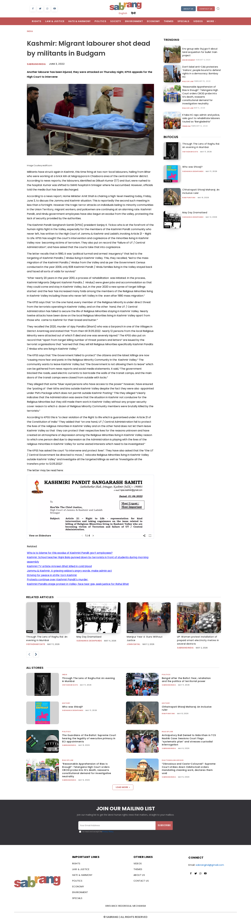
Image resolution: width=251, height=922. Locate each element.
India (30, 31)
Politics (166, 674)
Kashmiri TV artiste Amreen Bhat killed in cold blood (59, 566)
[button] (218, 8)
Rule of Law (188, 81)
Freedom (186, 126)
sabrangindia (185, 647)
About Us (188, 9)
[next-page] (36, 654)
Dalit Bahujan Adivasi (173, 760)
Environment (188, 60)
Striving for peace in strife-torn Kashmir (52, 575)
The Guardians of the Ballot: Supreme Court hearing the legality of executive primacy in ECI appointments (89, 738)
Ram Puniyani (188, 197)
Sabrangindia (36, 64)
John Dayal (133, 644)
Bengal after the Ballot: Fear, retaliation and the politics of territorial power (186, 680)
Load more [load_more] (123, 787)
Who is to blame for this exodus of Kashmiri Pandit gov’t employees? (70, 553)
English (123, 13)
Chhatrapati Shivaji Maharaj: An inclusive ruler (186, 708)
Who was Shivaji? (192, 166)
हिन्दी (133, 13)
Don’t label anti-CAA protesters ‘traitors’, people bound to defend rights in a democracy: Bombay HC (201, 71)
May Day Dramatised (194, 212)
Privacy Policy (107, 831)
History (168, 181)
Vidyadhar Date (190, 152)
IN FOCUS (171, 137)
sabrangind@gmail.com (210, 865)
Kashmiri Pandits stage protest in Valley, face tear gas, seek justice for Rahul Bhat (78, 584)
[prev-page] (29, 654)
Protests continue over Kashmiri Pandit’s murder (57, 579)
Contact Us (205, 9)
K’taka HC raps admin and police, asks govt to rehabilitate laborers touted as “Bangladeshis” (200, 118)
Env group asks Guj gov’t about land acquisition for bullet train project (199, 52)
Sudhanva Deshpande (192, 171)
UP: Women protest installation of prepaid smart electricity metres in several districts (198, 640)
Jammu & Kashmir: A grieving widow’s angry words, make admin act (69, 571)
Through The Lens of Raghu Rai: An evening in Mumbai (201, 145)
